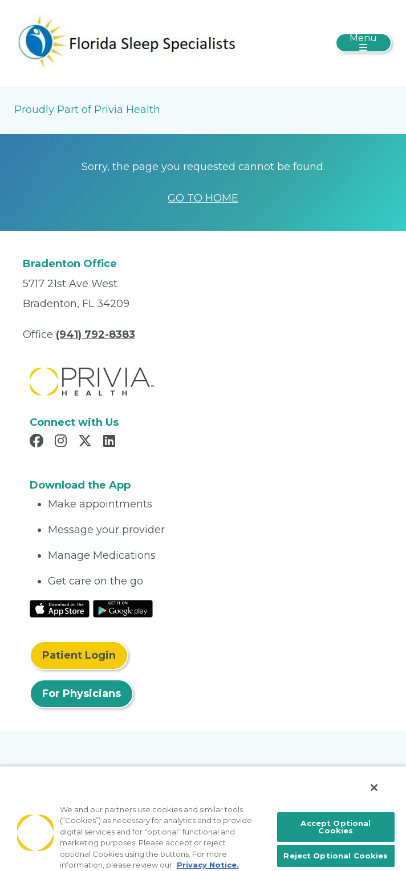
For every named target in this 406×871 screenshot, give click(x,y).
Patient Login (79, 655)
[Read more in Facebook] (38, 442)
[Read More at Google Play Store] (123, 608)
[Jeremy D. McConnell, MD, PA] (125, 42)
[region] (203, 818)
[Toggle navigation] (363, 43)
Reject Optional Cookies (335, 855)
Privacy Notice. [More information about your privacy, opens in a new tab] (208, 864)
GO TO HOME (203, 198)
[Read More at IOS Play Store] (60, 608)
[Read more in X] (86, 442)
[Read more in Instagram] (62, 442)
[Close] (374, 787)
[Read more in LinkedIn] (111, 442)
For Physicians (81, 693)
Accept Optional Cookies (336, 826)
